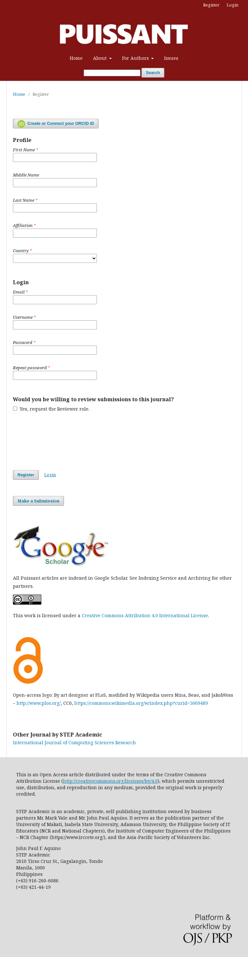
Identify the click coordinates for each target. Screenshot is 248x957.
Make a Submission (38, 501)
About (100, 58)
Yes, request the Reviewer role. (51, 409)
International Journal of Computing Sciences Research (74, 742)
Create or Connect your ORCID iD (55, 124)
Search (153, 72)
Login (232, 5)
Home (76, 58)
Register (211, 5)
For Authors (136, 58)
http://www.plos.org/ (38, 703)
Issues (171, 58)
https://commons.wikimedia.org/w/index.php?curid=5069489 (141, 703)
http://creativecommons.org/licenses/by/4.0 (110, 781)
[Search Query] (112, 73)
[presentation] (62, 441)
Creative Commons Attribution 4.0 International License (145, 615)
